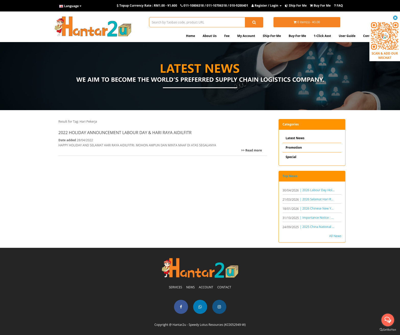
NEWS (190, 287)
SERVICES (175, 287)
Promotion (294, 147)
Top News (290, 176)
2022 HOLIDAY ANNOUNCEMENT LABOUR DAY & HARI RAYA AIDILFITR (125, 132)
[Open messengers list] (387, 320)
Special (291, 157)
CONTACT (224, 287)
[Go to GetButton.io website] (388, 329)
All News (335, 236)
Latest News (295, 138)
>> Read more (251, 150)
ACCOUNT (206, 287)
